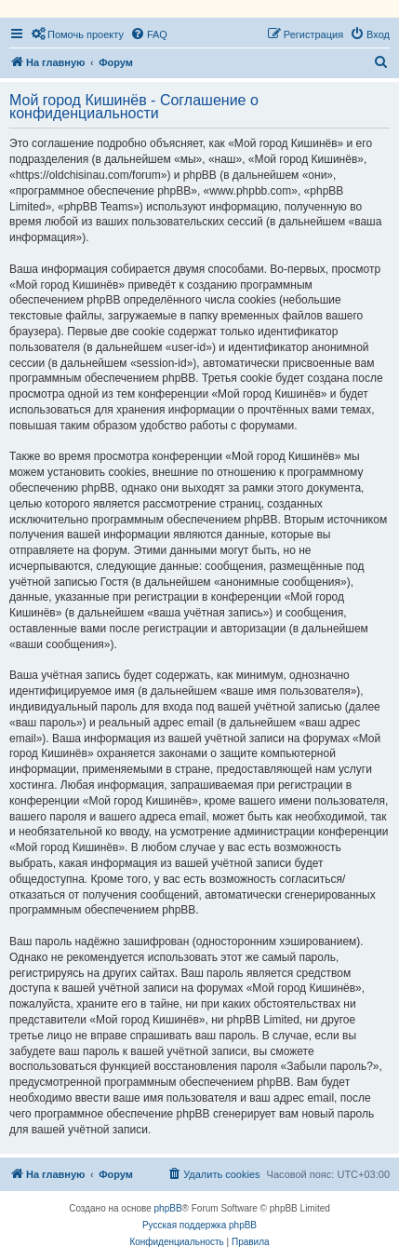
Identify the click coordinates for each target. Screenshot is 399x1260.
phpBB (168, 1208)
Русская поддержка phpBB (199, 1225)
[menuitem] (77, 34)
